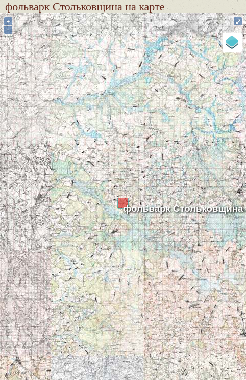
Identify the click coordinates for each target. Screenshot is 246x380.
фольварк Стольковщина (183, 208)
